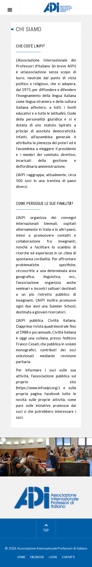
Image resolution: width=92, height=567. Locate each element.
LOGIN (53, 557)
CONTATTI (68, 557)
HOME (21, 557)
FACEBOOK (37, 557)
